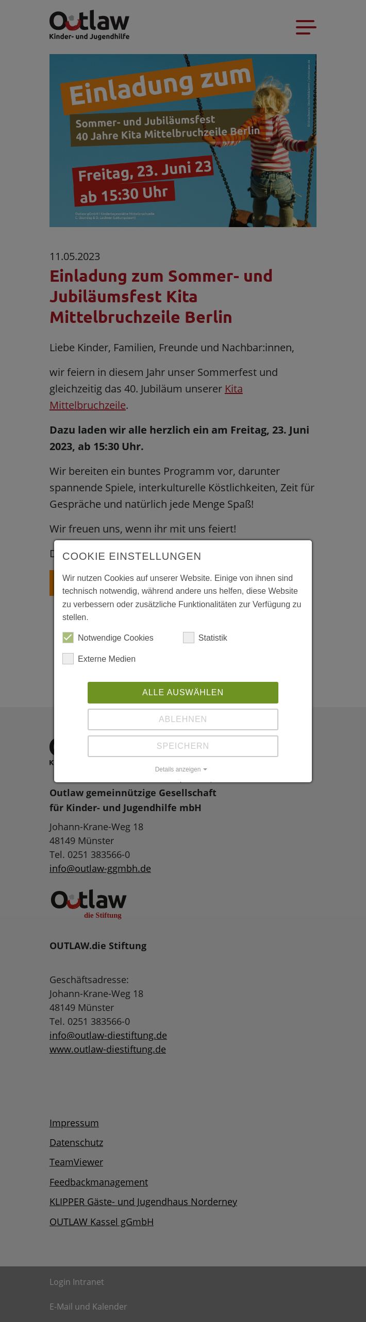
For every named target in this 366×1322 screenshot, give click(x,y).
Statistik (205, 638)
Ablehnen (183, 719)
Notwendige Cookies (108, 638)
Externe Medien (99, 659)
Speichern (183, 746)
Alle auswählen (183, 692)
